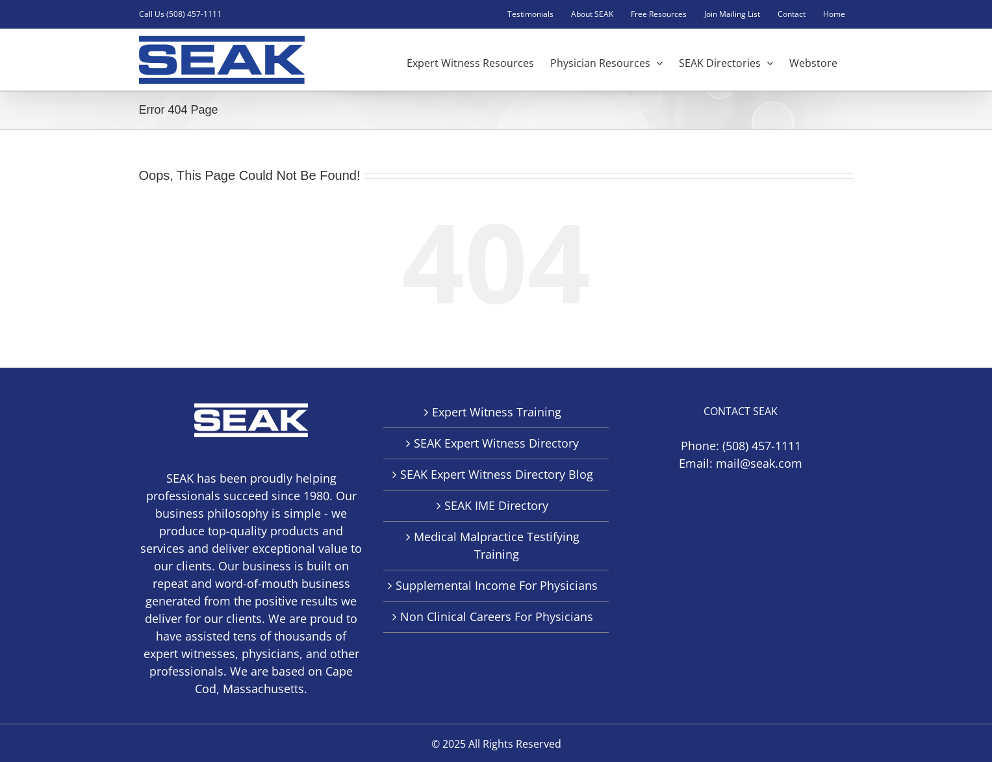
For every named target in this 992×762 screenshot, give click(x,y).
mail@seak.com (759, 463)
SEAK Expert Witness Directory (496, 443)
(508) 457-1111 (761, 445)
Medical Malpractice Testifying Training (496, 545)
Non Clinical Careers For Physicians (496, 616)
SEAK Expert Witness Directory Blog (496, 474)
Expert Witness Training (496, 412)
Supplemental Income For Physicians (497, 585)
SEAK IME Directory (496, 505)
